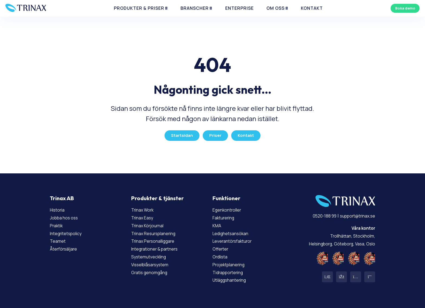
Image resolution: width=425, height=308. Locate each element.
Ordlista (221, 254)
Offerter (221, 247)
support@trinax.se (353, 213)
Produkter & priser (148, 10)
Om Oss (263, 10)
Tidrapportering (231, 270)
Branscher (196, 10)
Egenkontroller (229, 208)
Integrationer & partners (159, 247)
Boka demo (401, 10)
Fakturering (225, 215)
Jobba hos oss (66, 215)
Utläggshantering (232, 278)
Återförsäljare (66, 247)
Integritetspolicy (69, 231)
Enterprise (233, 10)
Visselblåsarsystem (153, 262)
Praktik (58, 223)
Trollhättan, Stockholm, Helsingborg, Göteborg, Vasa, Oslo (336, 233)
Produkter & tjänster (157, 196)
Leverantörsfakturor (235, 239)
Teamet (59, 239)
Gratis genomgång (152, 270)
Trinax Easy (144, 215)
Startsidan (181, 133)
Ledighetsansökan (233, 231)
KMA (217, 223)
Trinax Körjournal (150, 223)
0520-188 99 (315, 213)
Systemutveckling (152, 254)
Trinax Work (144, 208)
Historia (59, 208)
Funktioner (226, 196)
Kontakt (294, 10)
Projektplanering (232, 262)
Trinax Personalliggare (157, 239)
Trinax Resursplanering (157, 231)
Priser (215, 133)
